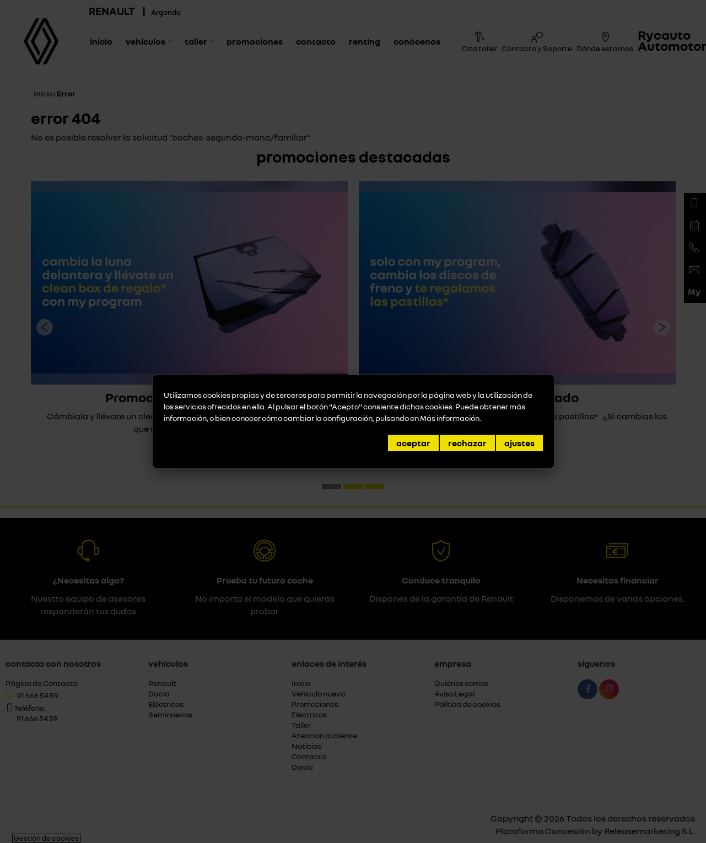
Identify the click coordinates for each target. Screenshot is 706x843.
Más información (449, 418)
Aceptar (413, 442)
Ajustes (519, 442)
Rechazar (467, 442)
